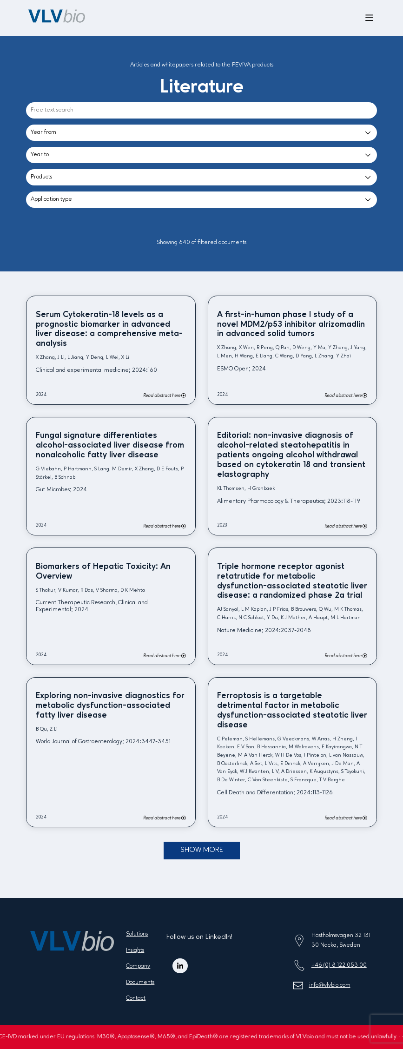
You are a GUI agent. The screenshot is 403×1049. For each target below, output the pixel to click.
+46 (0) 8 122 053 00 (339, 965)
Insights (135, 950)
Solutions (137, 934)
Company (138, 966)
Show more (201, 850)
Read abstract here (164, 395)
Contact (135, 998)
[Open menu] (369, 18)
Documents (140, 982)
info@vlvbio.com (329, 985)
